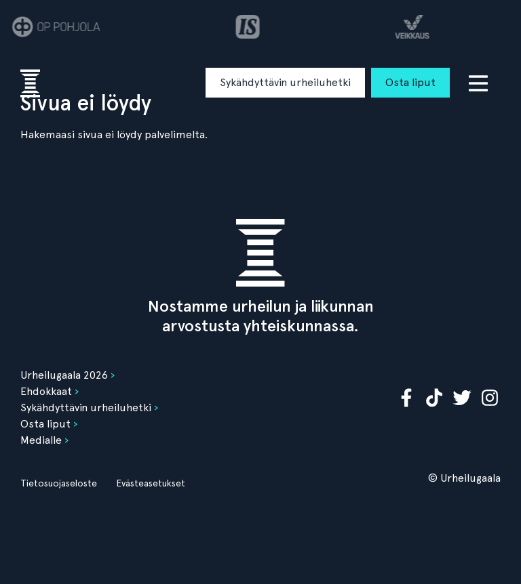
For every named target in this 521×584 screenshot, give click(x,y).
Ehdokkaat (46, 391)
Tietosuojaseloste (58, 483)
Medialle (41, 440)
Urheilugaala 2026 (64, 375)
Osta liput (410, 82)
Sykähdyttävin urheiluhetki (285, 82)
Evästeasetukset (150, 483)
